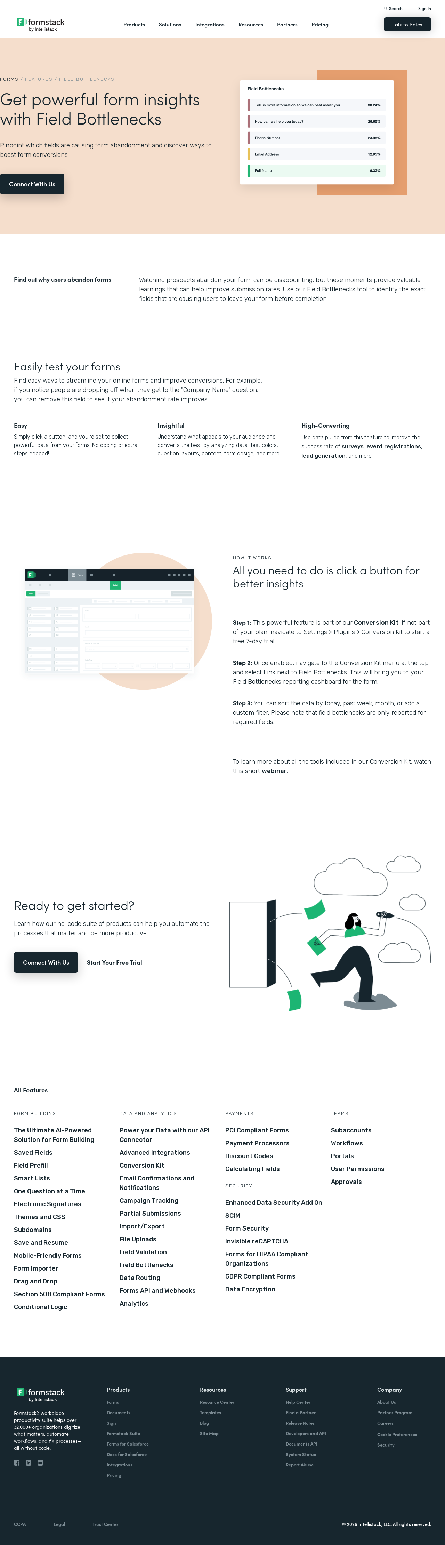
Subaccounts (351, 1130)
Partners (287, 24)
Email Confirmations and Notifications (157, 1183)
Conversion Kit (376, 622)
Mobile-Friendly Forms (48, 1255)
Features (39, 79)
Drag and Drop (35, 1281)
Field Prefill (31, 1165)
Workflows (347, 1143)
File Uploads (138, 1239)
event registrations (393, 446)
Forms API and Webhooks (158, 1291)
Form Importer (36, 1268)
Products (134, 24)
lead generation (323, 456)
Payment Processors (257, 1143)
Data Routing (140, 1278)
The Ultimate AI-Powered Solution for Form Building (54, 1135)
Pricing (320, 24)
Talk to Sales (407, 24)
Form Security (247, 1228)
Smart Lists (32, 1178)
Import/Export (142, 1226)
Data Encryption (250, 1289)
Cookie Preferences (397, 1434)
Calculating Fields (252, 1169)
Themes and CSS (39, 1217)
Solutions (170, 24)
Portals (342, 1156)
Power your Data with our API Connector (165, 1135)
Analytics (134, 1303)
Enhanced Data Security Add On (273, 1203)
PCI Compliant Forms (257, 1130)
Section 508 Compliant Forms (59, 1294)
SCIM (232, 1215)
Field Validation (143, 1252)
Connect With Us (32, 183)
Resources (250, 24)
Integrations (210, 24)
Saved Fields (33, 1152)
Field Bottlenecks (146, 1265)
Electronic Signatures (47, 1204)
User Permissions (358, 1169)
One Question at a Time (49, 1191)
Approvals (346, 1182)
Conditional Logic (40, 1307)
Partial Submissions (150, 1213)
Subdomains (33, 1230)
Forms (9, 79)
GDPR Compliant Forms (260, 1276)
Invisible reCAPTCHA (256, 1241)
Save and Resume (41, 1243)
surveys (353, 446)
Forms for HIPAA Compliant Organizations (266, 1258)
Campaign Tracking (149, 1200)
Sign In (424, 8)
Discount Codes (249, 1156)
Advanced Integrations (155, 1152)
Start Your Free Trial (114, 962)
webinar (274, 771)
